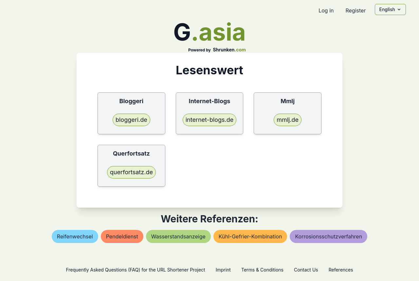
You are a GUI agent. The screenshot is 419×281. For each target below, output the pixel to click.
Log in (326, 10)
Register (355, 10)
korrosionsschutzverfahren (328, 236)
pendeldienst (122, 236)
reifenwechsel (75, 236)
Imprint (223, 269)
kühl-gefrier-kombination (250, 236)
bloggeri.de (131, 119)
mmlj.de (288, 119)
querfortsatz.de (131, 172)
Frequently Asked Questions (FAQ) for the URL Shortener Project (135, 269)
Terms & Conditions (262, 269)
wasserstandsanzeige (178, 236)
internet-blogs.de (210, 119)
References (341, 269)
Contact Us (306, 269)
